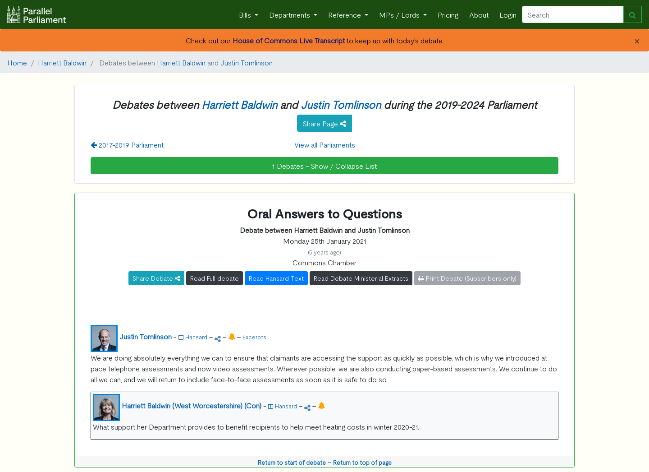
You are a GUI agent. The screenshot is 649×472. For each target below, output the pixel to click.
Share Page (324, 123)
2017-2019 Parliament (127, 144)
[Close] (637, 40)
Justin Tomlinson (246, 62)
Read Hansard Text (276, 277)
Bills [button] (246, 14)
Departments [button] (290, 14)
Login (507, 14)
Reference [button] (345, 14)
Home (17, 62)
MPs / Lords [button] (400, 14)
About (479, 14)
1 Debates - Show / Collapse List (324, 166)
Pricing (448, 14)
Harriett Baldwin (62, 62)
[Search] (573, 14)
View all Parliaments (324, 144)
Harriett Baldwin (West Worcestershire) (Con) (191, 405)
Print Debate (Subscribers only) (467, 277)
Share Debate (156, 277)
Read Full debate (214, 277)
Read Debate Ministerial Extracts (361, 277)
